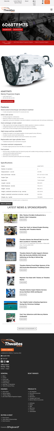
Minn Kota (32, 408)
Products (32, 389)
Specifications (17, 29)
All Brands (32, 403)
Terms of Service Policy (8, 386)
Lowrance (32, 409)
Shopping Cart (6, 381)
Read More (23, 219)
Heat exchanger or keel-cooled (11, 123)
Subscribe (6, 1)
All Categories (33, 391)
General (4, 373)
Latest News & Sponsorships (27, 207)
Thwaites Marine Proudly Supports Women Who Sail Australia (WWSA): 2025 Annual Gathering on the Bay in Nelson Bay (34, 255)
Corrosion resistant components (11, 144)
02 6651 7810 (34, 3)
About (26, 1)
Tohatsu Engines (6, 395)
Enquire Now (7, 29)
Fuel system (5, 149)
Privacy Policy (5, 382)
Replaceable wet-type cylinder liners (13, 139)
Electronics (32, 396)
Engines (4, 389)
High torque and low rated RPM (11, 131)
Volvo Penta (5, 391)
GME (31, 406)
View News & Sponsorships (27, 328)
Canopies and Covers (35, 398)
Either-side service (7, 115)
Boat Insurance (6, 421)
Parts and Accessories (35, 393)
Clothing (32, 395)
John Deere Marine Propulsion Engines (23, 42)
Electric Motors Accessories (36, 400)
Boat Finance (5, 417)
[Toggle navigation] (51, 9)
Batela (31, 404)
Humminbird (33, 411)
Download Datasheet (7, 101)
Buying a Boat (7, 415)
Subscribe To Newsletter (8, 384)
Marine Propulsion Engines (41, 42)
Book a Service (47, 2)
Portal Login (5, 379)
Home (3, 42)
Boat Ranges (33, 373)
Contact (4, 377)
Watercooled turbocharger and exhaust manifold (17, 110)
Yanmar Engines (6, 393)
